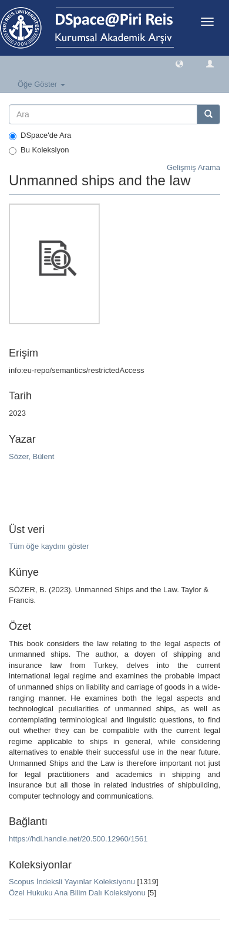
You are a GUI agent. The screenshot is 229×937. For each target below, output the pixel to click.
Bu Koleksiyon (39, 150)
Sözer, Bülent (31, 456)
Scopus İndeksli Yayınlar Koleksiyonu (72, 881)
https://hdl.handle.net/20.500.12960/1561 (78, 838)
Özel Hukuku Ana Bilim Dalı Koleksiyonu (77, 892)
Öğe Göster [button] (41, 84)
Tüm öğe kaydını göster (49, 546)
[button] (179, 63)
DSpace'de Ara (40, 135)
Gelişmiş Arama (193, 167)
